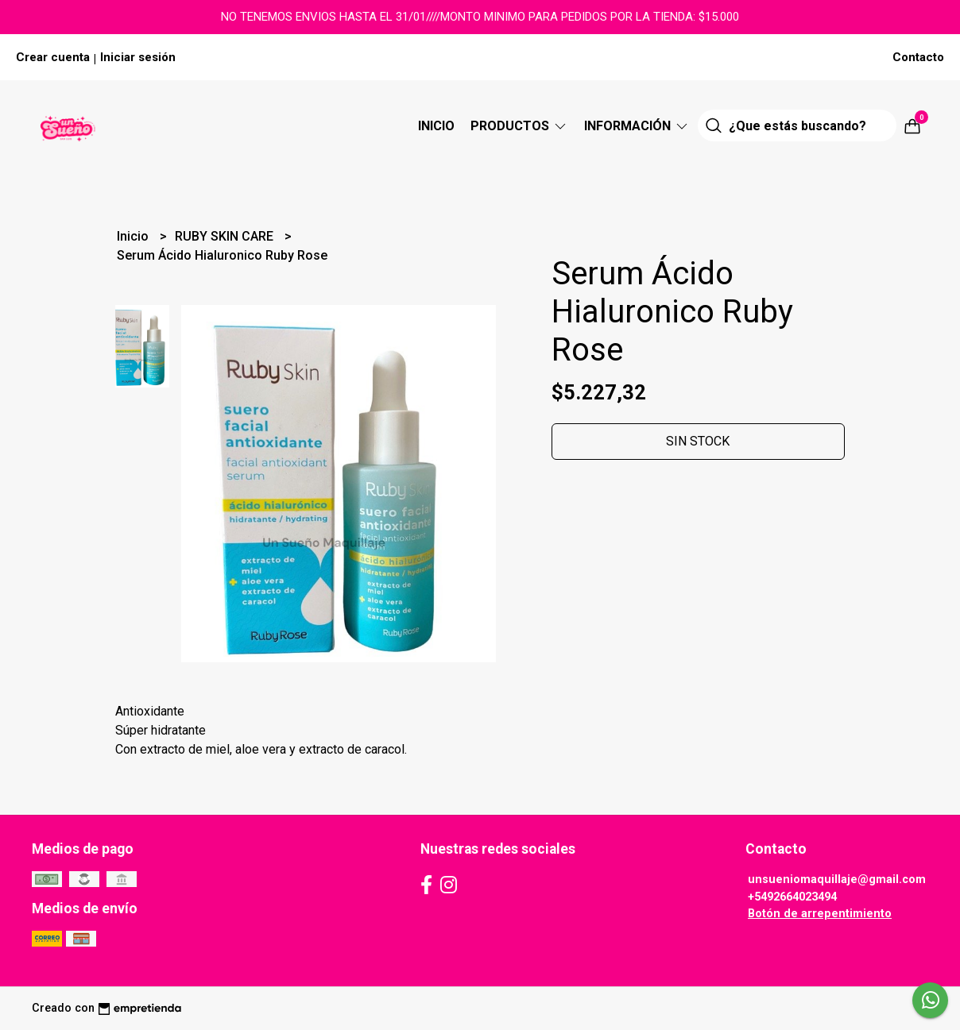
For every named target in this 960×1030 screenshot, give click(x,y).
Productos (519, 125)
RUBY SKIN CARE (226, 236)
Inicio (436, 125)
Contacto (918, 57)
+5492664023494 (792, 897)
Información (637, 125)
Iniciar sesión (138, 57)
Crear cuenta (53, 57)
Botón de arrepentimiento (820, 913)
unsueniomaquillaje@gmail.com (837, 879)
